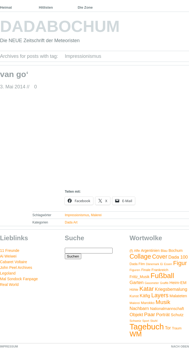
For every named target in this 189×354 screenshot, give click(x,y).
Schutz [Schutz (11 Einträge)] (177, 314)
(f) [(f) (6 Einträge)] (131, 251)
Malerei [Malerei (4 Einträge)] (135, 303)
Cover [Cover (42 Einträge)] (159, 256)
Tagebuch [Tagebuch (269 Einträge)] (147, 326)
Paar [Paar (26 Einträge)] (149, 314)
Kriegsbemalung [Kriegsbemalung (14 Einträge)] (171, 289)
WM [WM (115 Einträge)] (136, 334)
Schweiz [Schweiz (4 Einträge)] (135, 320)
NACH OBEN (180, 346)
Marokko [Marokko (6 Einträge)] (148, 303)
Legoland (8, 273)
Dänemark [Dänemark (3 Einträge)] (152, 264)
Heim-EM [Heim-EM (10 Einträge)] (177, 282)
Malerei (96, 215)
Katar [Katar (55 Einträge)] (146, 288)
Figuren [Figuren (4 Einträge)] (135, 270)
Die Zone (85, 7)
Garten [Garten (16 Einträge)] (137, 282)
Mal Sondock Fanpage (19, 279)
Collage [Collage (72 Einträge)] (140, 256)
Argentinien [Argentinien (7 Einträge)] (150, 251)
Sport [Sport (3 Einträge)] (145, 320)
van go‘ (14, 74)
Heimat (6, 7)
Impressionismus (77, 215)
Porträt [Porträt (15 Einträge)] (163, 314)
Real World (9, 284)
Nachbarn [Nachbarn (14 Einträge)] (139, 308)
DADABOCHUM (60, 26)
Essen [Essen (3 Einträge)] (168, 264)
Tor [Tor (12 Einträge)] (168, 328)
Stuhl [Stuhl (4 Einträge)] (153, 320)
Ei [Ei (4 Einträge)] (161, 264)
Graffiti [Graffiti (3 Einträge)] (164, 283)
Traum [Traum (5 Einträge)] (177, 328)
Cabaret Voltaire (13, 262)
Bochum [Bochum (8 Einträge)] (175, 250)
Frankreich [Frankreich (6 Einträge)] (159, 270)
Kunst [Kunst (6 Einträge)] (134, 296)
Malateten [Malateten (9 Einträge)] (178, 296)
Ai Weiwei (8, 256)
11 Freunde (9, 250)
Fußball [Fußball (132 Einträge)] (162, 276)
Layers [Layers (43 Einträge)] (159, 295)
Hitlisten (46, 7)
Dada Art (71, 222)
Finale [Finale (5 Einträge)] (145, 270)
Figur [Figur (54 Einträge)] (180, 263)
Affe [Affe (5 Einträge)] (137, 251)
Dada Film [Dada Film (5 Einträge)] (137, 264)
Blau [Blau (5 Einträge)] (164, 251)
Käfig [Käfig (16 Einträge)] (145, 295)
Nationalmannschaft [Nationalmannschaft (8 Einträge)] (167, 308)
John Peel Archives (16, 267)
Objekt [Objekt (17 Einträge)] (136, 314)
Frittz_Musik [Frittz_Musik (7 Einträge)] (140, 277)
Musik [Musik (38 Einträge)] (163, 302)
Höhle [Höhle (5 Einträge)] (134, 290)
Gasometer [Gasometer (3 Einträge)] (152, 283)
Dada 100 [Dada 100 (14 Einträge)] (178, 257)
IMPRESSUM (9, 346)
